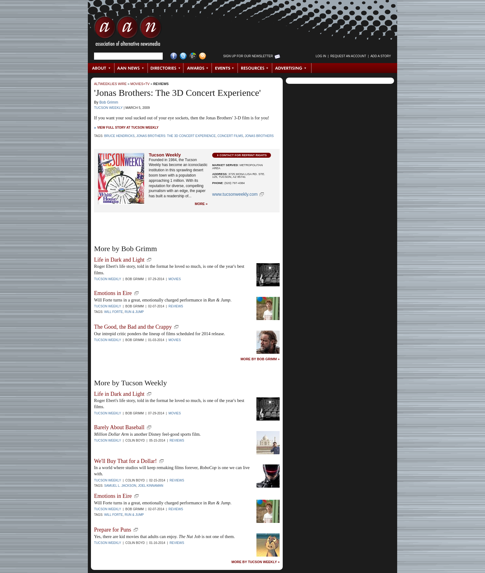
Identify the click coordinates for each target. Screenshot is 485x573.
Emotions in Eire (113, 293)
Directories (165, 68)
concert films (230, 136)
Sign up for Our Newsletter (248, 56)
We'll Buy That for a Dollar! (125, 461)
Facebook (173, 56)
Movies (175, 279)
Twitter (183, 56)
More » (201, 204)
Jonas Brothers (259, 136)
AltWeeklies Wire (110, 84)
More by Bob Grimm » (260, 359)
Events (225, 68)
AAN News (131, 68)
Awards (197, 68)
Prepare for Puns (112, 530)
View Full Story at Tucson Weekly (127, 127)
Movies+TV (139, 84)
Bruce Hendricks (119, 136)
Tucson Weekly (108, 107)
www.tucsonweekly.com (235, 194)
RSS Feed (202, 56)
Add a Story (381, 56)
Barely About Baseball (119, 427)
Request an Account (348, 56)
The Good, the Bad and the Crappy (133, 327)
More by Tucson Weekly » (255, 562)
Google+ (192, 56)
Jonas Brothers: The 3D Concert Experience (176, 136)
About (101, 68)
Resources (255, 68)
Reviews (161, 84)
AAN (127, 32)
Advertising (291, 68)
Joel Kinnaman (150, 485)
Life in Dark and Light (119, 260)
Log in (320, 56)
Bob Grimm (108, 102)
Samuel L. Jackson (120, 485)
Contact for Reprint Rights (243, 155)
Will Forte (113, 312)
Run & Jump (134, 312)
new (149, 260)
